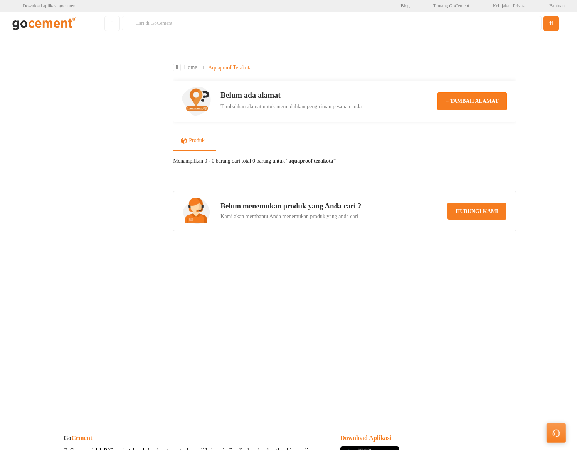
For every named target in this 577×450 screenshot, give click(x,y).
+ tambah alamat (472, 101)
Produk (192, 141)
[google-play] (46, 6)
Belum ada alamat (250, 95)
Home (190, 68)
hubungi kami (477, 212)
